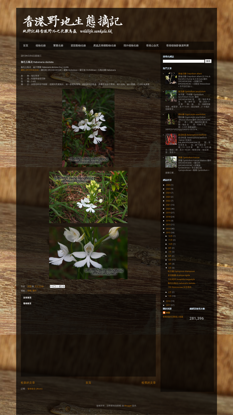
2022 (168, 201)
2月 (170, 292)
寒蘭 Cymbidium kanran (189, 157)
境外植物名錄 (131, 45)
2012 (168, 301)
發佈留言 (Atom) (35, 389)
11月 (170, 240)
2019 (168, 212)
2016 (168, 220)
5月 (170, 260)
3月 (170, 268)
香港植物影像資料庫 (177, 45)
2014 (168, 228)
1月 (170, 296)
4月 (170, 264)
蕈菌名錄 (58, 45)
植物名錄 (41, 45)
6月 (170, 256)
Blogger (128, 405)
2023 (168, 197)
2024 (168, 193)
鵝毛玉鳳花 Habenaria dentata (181, 283)
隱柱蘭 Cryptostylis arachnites (191, 114)
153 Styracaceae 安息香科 (179, 287)
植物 (29, 290)
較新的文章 (28, 382)
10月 (170, 244)
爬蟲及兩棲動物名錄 (104, 45)
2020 (168, 209)
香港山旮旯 (152, 45)
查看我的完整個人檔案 (173, 317)
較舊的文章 (149, 382)
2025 (168, 189)
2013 (168, 232)
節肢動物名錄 (78, 45)
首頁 (25, 45)
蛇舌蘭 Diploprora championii (181, 271)
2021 (168, 205)
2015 (168, 224)
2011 (168, 305)
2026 (168, 185)
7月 (170, 252)
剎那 (168, 313)
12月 (170, 236)
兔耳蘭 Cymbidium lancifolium (192, 91)
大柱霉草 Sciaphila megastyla (181, 279)
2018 (168, 217)
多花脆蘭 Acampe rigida (179, 275)
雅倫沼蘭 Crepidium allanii (190, 73)
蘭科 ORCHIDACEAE (30, 70)
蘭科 (34, 290)
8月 (170, 248)
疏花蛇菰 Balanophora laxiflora (192, 135)
